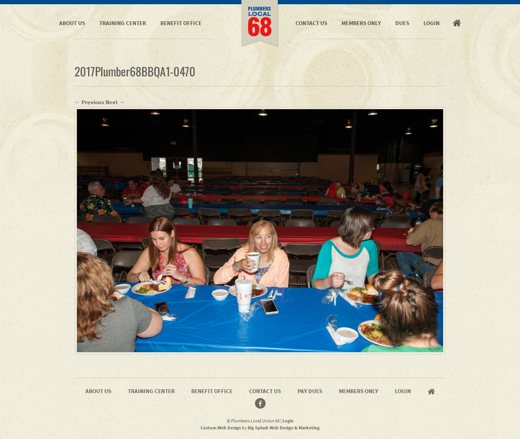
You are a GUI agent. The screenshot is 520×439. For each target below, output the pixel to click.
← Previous (89, 102)
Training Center (122, 23)
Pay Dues (309, 391)
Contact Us (311, 23)
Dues (402, 23)
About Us (72, 23)
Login (431, 23)
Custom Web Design (221, 428)
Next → (115, 102)
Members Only (361, 23)
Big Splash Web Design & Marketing (283, 428)
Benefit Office (181, 23)
